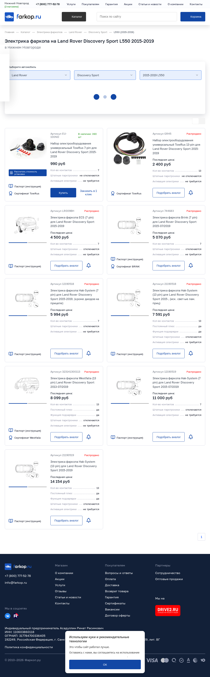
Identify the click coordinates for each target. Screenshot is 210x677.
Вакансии (112, 609)
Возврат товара (117, 591)
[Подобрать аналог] (169, 192)
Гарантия (112, 597)
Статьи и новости (68, 597)
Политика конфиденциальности (29, 647)
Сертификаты (115, 603)
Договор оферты (117, 615)
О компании (64, 573)
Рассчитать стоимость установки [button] (23, 172)
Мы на (160, 598)
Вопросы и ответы (119, 573)
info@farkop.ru (16, 582)
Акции (59, 579)
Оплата (110, 579)
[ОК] (105, 664)
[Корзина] (192, 17)
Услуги (60, 585)
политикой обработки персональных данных (98, 656)
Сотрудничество (167, 573)
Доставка (112, 585)
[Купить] (63, 192)
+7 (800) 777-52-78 (48, 4)
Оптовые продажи (169, 579)
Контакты (62, 603)
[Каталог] (70, 17)
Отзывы (61, 591)
